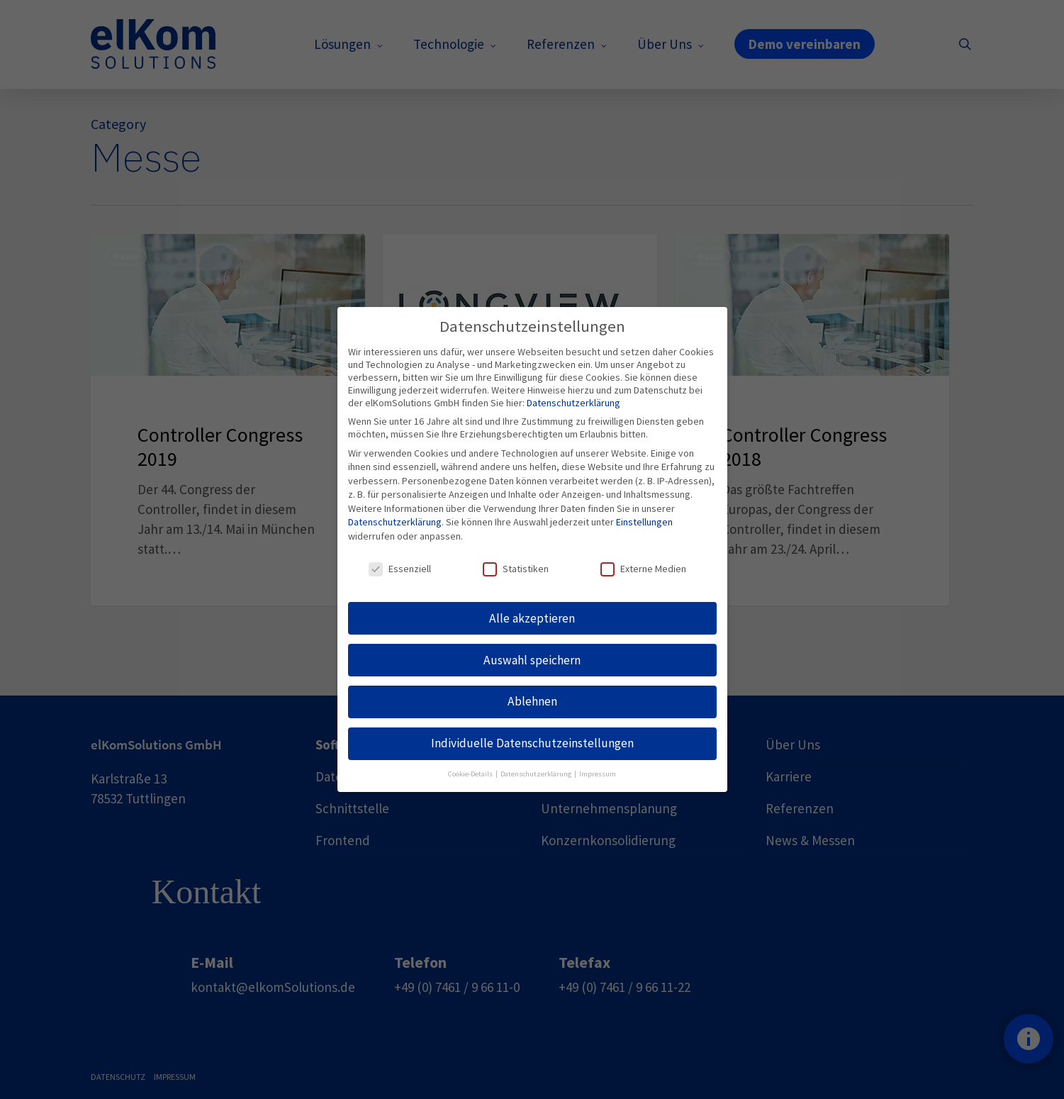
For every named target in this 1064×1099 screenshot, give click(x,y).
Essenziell (400, 568)
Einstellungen (644, 521)
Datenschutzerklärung (573, 402)
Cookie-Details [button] (471, 774)
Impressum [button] (597, 774)
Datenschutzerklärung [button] (536, 774)
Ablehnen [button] (532, 701)
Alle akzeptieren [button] (532, 618)
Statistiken (516, 568)
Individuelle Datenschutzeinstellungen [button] (532, 743)
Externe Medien (643, 568)
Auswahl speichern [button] (532, 660)
